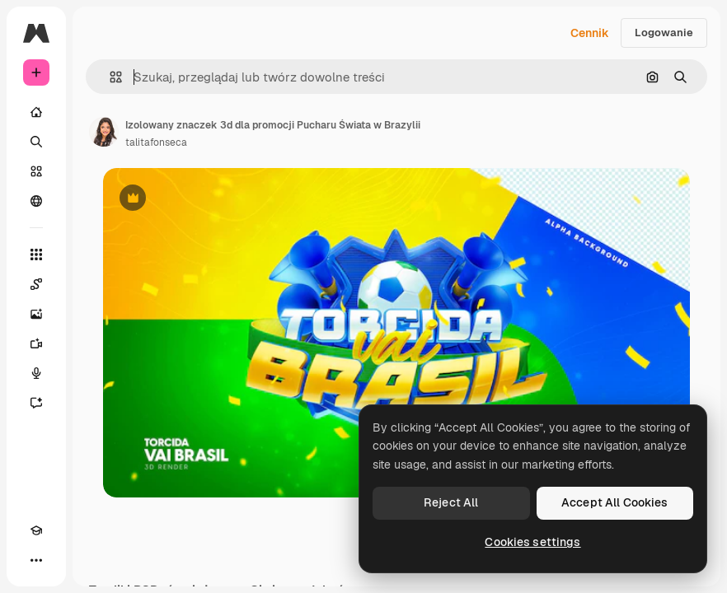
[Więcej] (36, 560)
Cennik (589, 33)
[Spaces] (36, 284)
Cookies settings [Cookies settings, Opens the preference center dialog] (532, 542)
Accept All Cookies (614, 502)
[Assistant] (36, 403)
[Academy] (36, 530)
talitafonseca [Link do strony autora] (156, 142)
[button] (109, 77)
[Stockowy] (36, 171)
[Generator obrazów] (36, 314)
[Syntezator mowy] (36, 373)
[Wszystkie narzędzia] (36, 254)
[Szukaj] (36, 141)
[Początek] (36, 112)
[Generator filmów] (36, 343)
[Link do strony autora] (104, 132)
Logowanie (664, 33)
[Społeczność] (36, 201)
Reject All (451, 502)
